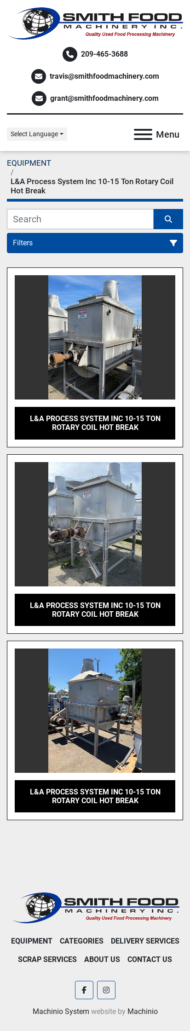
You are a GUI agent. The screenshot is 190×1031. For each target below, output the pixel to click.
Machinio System (61, 1011)
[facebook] (84, 990)
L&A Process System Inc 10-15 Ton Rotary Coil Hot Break (95, 423)
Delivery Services (145, 941)
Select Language (34, 134)
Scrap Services (47, 959)
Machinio (142, 1011)
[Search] (80, 219)
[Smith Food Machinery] (95, 907)
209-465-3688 (104, 54)
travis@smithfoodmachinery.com (104, 76)
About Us (102, 959)
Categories (82, 941)
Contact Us (149, 959)
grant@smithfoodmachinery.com (104, 98)
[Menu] (143, 134)
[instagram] (106, 990)
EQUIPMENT (31, 941)
